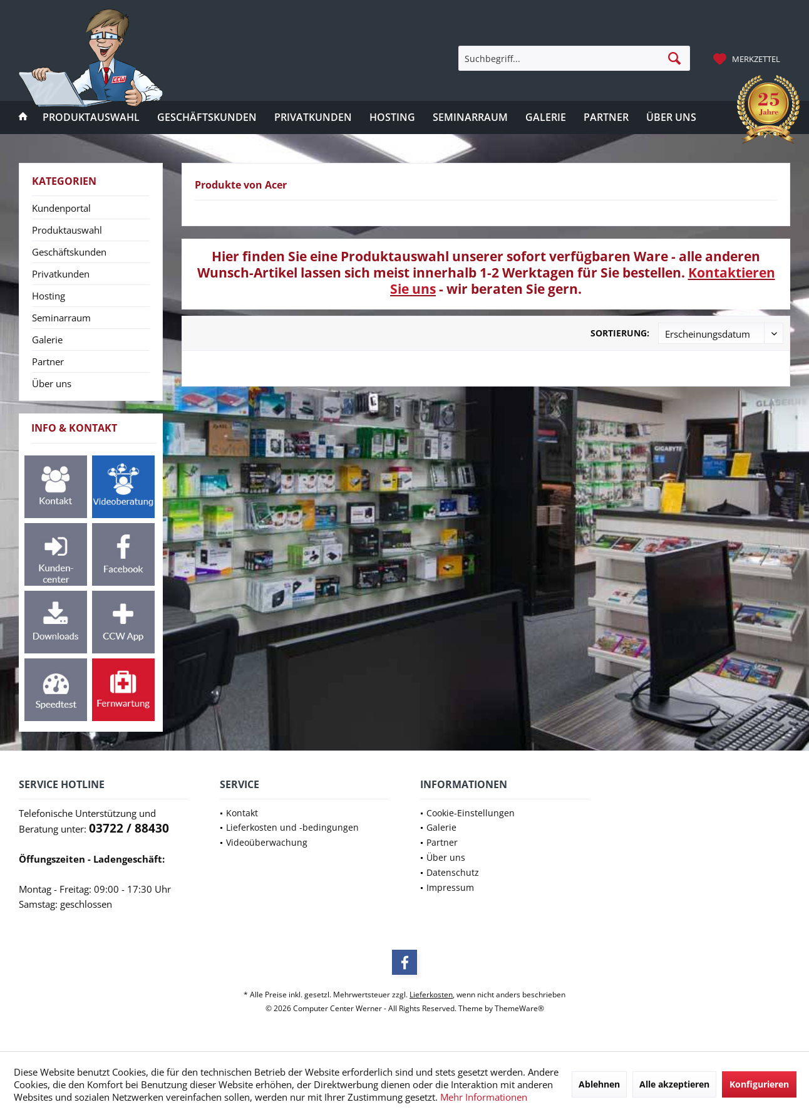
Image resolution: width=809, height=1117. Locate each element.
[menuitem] (748, 58)
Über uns (51, 383)
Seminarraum (61, 317)
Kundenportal (61, 208)
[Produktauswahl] (91, 117)
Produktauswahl (67, 230)
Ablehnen (599, 1084)
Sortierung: (619, 333)
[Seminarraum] (470, 117)
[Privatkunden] (313, 117)
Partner (48, 361)
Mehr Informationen (483, 1097)
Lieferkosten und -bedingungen (292, 827)
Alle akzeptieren (674, 1084)
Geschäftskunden (69, 252)
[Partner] (606, 117)
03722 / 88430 (129, 828)
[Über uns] (671, 117)
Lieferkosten (431, 994)
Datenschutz (452, 872)
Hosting (48, 295)
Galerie (47, 339)
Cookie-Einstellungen (470, 813)
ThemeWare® (519, 1008)
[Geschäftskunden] (206, 117)
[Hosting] (392, 117)
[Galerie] (546, 117)
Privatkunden (61, 274)
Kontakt (242, 813)
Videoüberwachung (266, 842)
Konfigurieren (759, 1084)
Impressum (450, 887)
